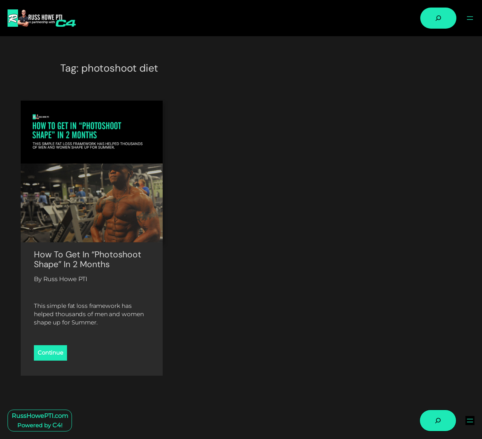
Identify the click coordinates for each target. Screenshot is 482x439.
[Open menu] (469, 18)
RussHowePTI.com (40, 415)
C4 (56, 425)
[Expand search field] (438, 18)
